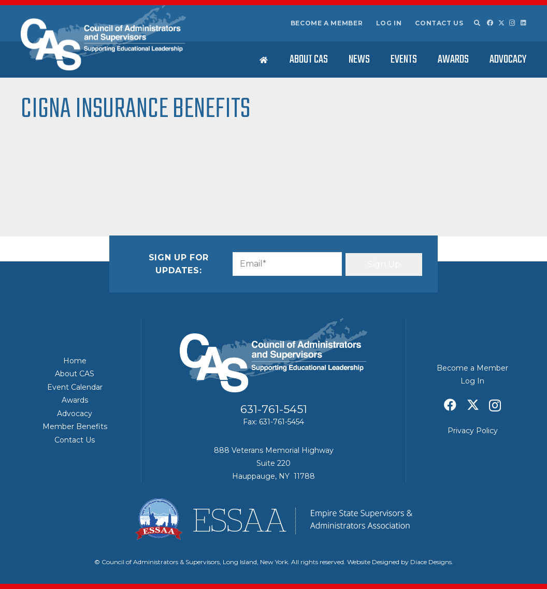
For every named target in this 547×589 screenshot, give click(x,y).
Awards (75, 400)
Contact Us (439, 23)
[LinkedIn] (523, 23)
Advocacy (74, 413)
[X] (501, 23)
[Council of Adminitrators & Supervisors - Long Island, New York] (103, 37)
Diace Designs (431, 562)
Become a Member (327, 23)
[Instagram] (512, 23)
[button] (476, 23)
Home (75, 360)
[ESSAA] (273, 519)
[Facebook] (490, 23)
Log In (389, 23)
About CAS (74, 373)
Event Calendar (75, 387)
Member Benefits (74, 426)
